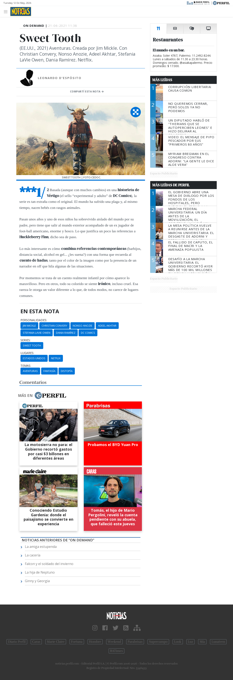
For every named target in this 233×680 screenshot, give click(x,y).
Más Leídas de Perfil (171, 185)
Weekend (114, 642)
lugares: (27, 353)
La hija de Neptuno (40, 572)
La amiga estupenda (41, 546)
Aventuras (30, 371)
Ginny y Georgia (37, 581)
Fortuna (77, 642)
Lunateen (218, 642)
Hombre (95, 642)
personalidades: (33, 320)
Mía (202, 642)
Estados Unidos (34, 358)
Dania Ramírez (65, 333)
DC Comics (88, 333)
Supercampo (158, 642)
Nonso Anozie (82, 325)
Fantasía (49, 371)
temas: (25, 366)
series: (25, 340)
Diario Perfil (17, 642)
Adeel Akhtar (107, 325)
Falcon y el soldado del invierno (49, 563)
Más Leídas (162, 79)
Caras (36, 642)
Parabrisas (135, 642)
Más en (42, 395)
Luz (190, 642)
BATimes (116, 651)
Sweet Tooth (32, 345)
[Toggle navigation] (6, 11)
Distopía (67, 371)
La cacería (32, 555)
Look (177, 642)
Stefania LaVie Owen (36, 333)
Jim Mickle (29, 325)
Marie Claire (56, 642)
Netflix (56, 358)
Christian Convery (54, 325)
